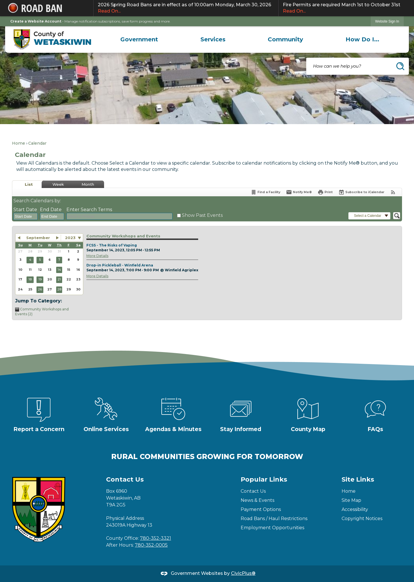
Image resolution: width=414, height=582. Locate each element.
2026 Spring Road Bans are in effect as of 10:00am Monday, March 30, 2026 (185, 8)
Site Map (351, 500)
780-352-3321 (155, 538)
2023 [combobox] (70, 237)
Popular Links (264, 479)
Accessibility (355, 509)
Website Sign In (387, 21)
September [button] (38, 237)
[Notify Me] (299, 192)
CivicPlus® (243, 573)
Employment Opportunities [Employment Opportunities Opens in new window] (272, 527)
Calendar (37, 143)
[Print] (325, 192)
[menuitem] (139, 39)
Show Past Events (202, 215)
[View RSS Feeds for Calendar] (393, 192)
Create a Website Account (35, 21)
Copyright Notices (362, 518)
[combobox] (25, 216)
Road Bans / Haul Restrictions (274, 518)
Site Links (358, 479)
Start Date (25, 209)
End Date (51, 209)
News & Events (257, 500)
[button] (400, 66)
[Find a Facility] (265, 192)
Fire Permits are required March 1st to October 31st (342, 8)
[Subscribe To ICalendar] (361, 192)
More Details (97, 256)
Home (18, 143)
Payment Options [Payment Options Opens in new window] (261, 509)
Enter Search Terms (89, 209)
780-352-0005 (151, 545)
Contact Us (253, 491)
